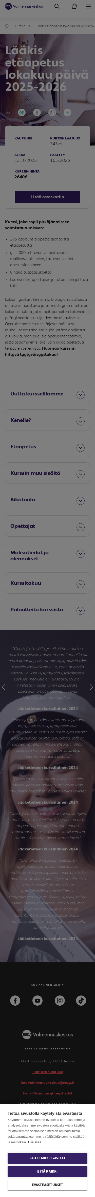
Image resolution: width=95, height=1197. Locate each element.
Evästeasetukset (47, 1185)
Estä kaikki (47, 1171)
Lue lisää (34, 1142)
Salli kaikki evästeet (47, 1158)
